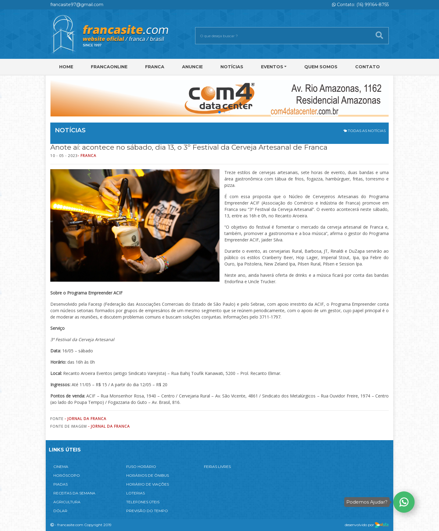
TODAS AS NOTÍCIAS (364, 130)
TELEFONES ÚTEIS (142, 502)
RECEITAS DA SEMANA (74, 493)
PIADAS (60, 484)
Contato (367, 66)
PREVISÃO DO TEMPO (147, 510)
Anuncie (192, 66)
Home (66, 66)
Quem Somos (320, 66)
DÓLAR (60, 510)
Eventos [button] (272, 66)
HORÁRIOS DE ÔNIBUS (147, 475)
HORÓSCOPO (66, 475)
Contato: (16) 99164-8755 (360, 4)
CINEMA (60, 466)
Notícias (231, 66)
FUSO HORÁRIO (141, 466)
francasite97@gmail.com (76, 4)
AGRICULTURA (66, 502)
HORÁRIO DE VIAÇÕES (147, 484)
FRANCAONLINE (109, 66)
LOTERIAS (135, 493)
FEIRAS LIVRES (217, 466)
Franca (154, 66)
